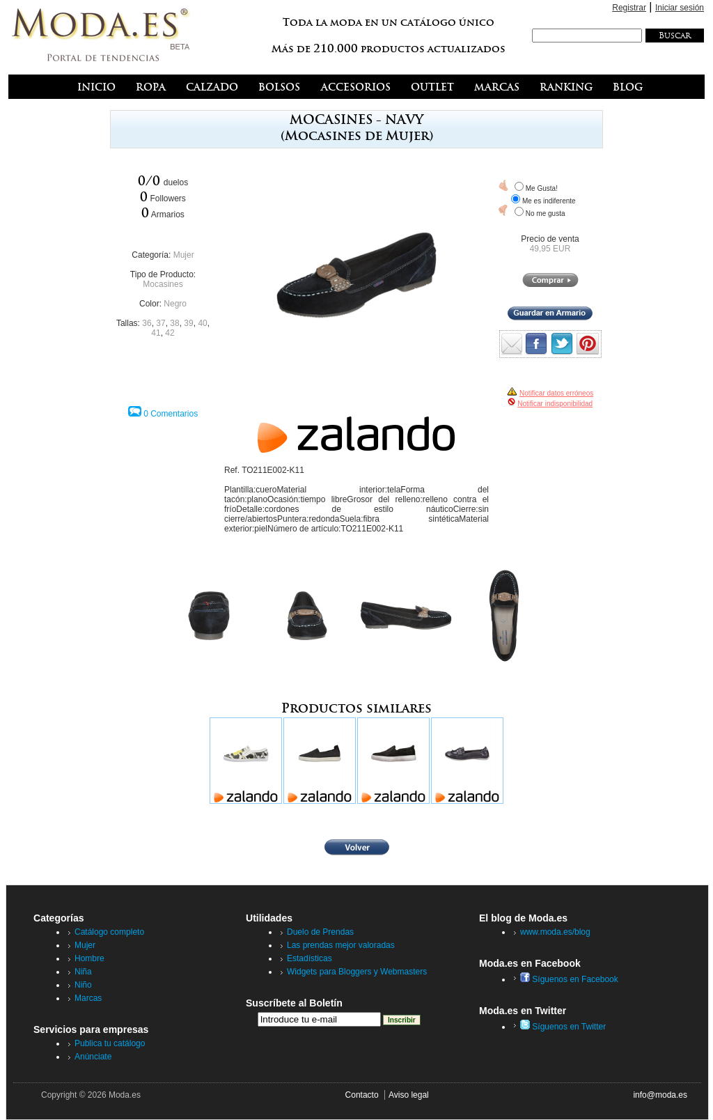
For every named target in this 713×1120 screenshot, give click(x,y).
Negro (175, 304)
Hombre (89, 958)
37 (160, 323)
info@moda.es (660, 1095)
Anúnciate (93, 1056)
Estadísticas (309, 958)
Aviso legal (409, 1095)
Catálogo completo (109, 932)
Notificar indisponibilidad (555, 403)
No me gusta (545, 213)
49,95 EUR (550, 249)
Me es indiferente (549, 201)
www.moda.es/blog (555, 932)
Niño (83, 985)
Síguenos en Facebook (569, 979)
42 (169, 333)
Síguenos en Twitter (563, 1027)
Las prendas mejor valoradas (341, 945)
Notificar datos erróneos (556, 393)
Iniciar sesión (679, 8)
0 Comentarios (170, 414)
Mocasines (162, 284)
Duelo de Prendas (320, 932)
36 (146, 323)
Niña (83, 972)
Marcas (88, 998)
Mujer (183, 255)
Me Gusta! (542, 188)
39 (188, 323)
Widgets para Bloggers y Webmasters (357, 972)
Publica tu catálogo (110, 1043)
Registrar (629, 8)
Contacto (362, 1095)
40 (202, 323)
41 (155, 333)
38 (174, 323)
